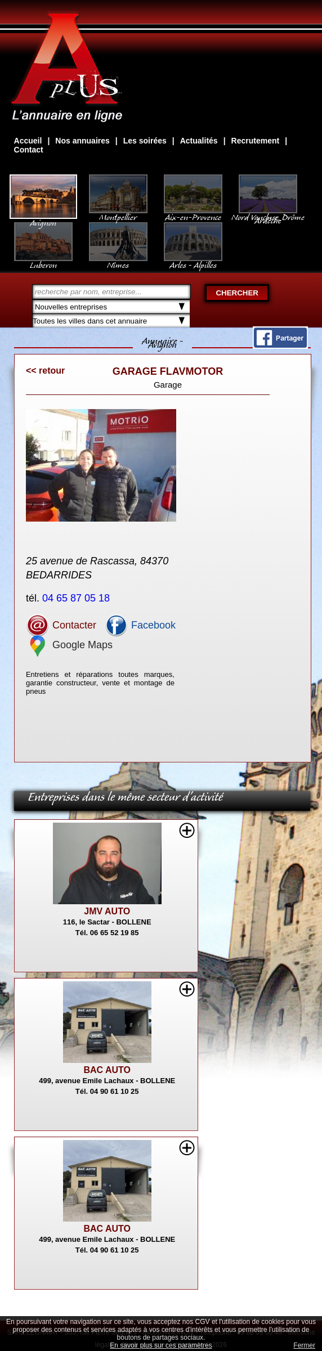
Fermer (304, 1345)
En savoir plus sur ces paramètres (161, 1345)
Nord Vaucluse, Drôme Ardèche (268, 213)
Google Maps (69, 644)
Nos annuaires (82, 140)
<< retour (45, 370)
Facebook (140, 625)
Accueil (28, 140)
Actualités (199, 140)
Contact (28, 149)
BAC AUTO (107, 1070)
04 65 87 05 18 (77, 598)
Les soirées (145, 140)
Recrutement (255, 140)
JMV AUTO (107, 911)
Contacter (61, 625)
